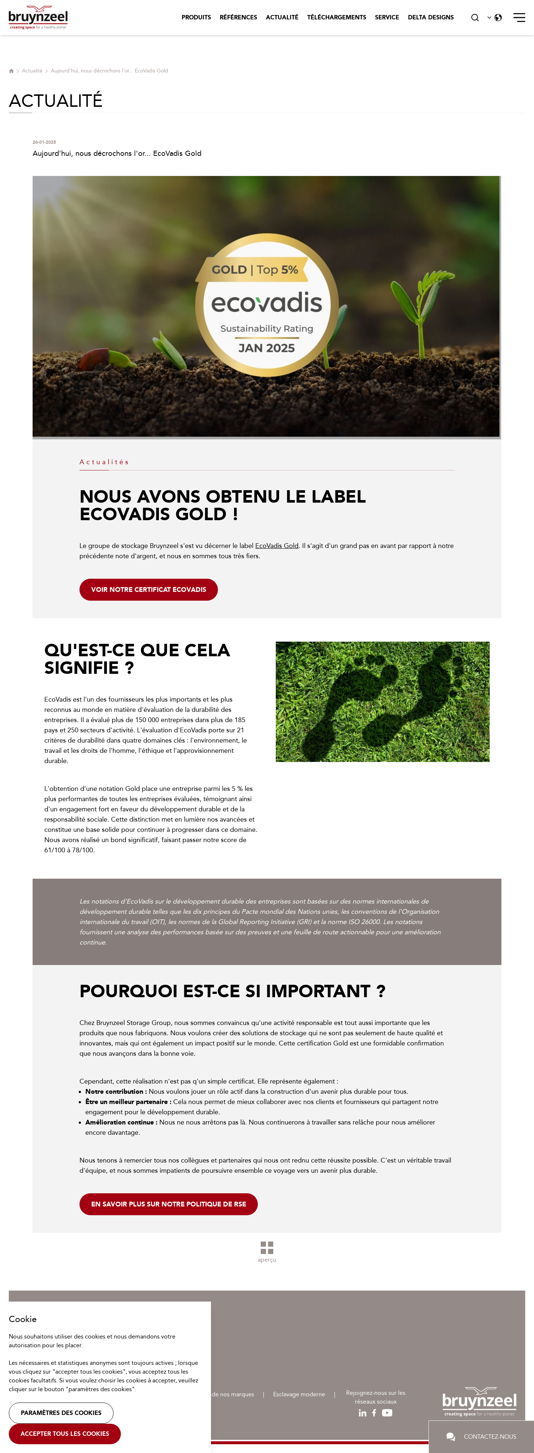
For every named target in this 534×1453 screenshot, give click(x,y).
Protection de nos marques (218, 1394)
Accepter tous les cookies (65, 1433)
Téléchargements (336, 17)
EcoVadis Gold (276, 546)
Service (387, 17)
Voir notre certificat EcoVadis (148, 590)
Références (238, 17)
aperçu (267, 1252)
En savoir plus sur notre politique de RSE (168, 1204)
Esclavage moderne (299, 1394)
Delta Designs (431, 17)
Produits (196, 17)
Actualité (282, 17)
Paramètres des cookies (61, 1412)
